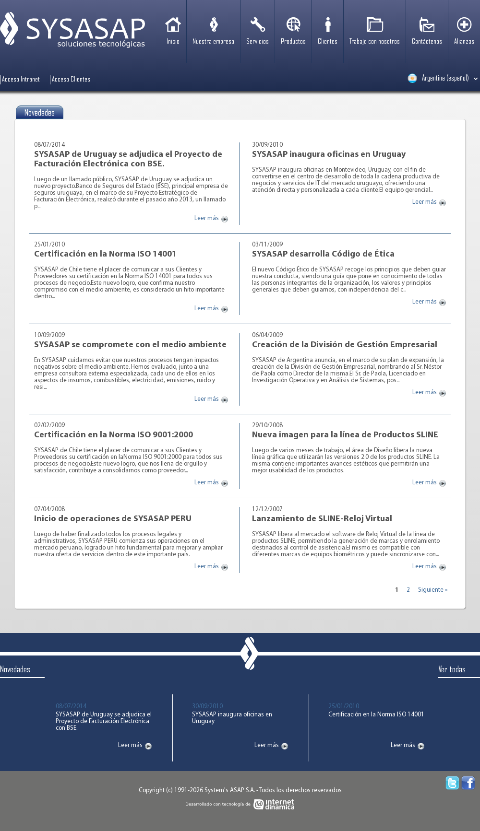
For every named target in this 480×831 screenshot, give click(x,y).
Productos (293, 41)
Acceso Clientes (71, 79)
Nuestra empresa (213, 41)
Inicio (173, 41)
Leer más (206, 219)
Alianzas (464, 41)
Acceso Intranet (21, 79)
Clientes (327, 41)
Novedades (15, 670)
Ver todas (452, 670)
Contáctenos (427, 41)
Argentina (438, 78)
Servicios (257, 41)
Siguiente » (432, 590)
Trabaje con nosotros (374, 41)
